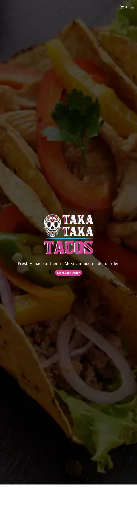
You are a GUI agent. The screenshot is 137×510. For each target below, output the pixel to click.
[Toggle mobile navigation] (132, 7)
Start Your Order (68, 273)
